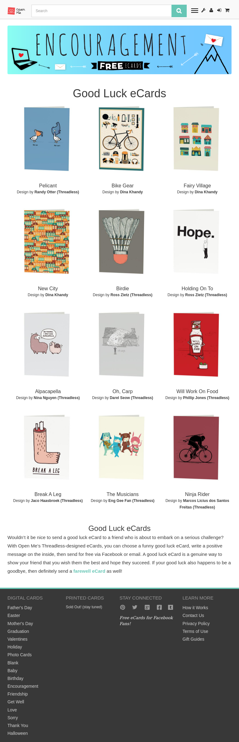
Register (211, 10)
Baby (12, 670)
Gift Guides (193, 639)
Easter (13, 615)
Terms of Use (195, 631)
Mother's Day (20, 623)
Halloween (17, 733)
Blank (12, 662)
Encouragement (22, 686)
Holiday (14, 646)
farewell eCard (89, 571)
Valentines (17, 639)
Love (12, 709)
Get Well (15, 701)
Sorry (12, 717)
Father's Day (19, 607)
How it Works (195, 607)
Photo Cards (19, 654)
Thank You (17, 725)
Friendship (17, 693)
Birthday (15, 678)
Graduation (18, 631)
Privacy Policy (196, 623)
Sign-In (219, 10)
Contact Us (193, 615)
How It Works (203, 10)
